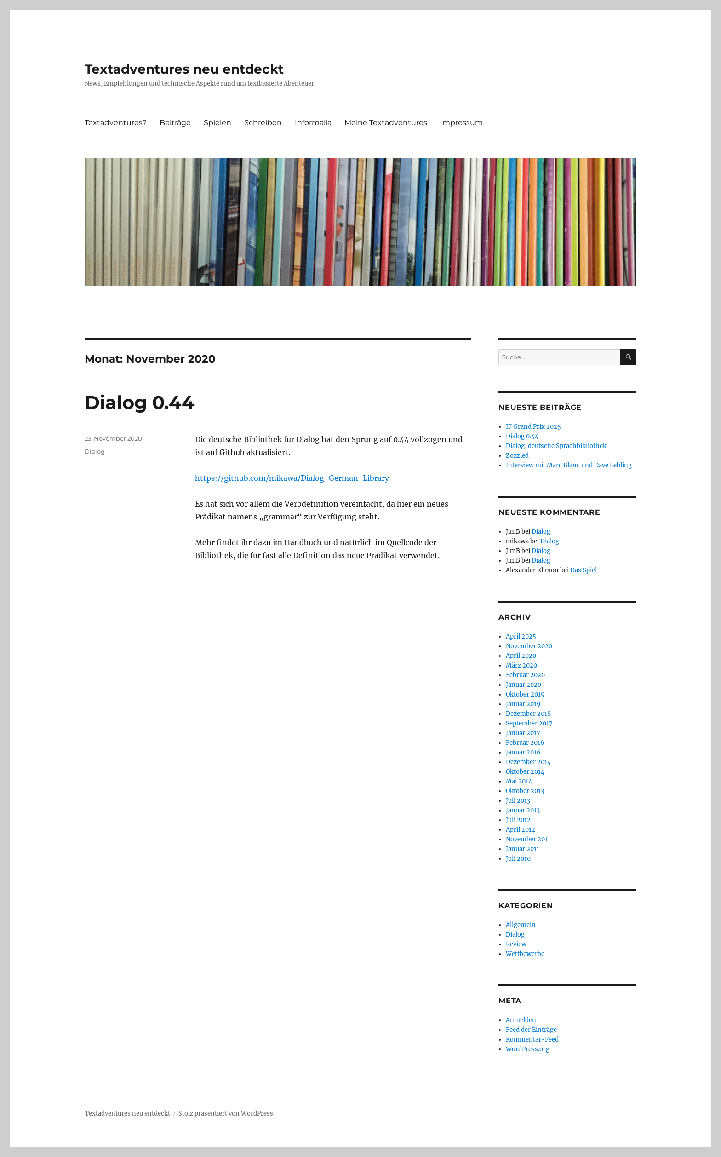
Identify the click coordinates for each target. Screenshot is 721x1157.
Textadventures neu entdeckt (184, 69)
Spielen (217, 122)
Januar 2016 (523, 752)
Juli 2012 (518, 820)
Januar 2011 (522, 849)
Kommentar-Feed (532, 1039)
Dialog (95, 451)
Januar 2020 (523, 685)
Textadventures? (116, 122)
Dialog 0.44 (140, 402)
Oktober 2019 (525, 694)
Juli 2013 (518, 801)
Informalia (313, 122)
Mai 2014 (519, 781)
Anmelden (521, 1020)
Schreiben (263, 122)
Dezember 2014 (528, 762)
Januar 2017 (523, 733)
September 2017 (529, 723)
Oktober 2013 (525, 791)
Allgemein (521, 925)
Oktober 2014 (525, 772)
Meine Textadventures (385, 122)
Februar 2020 (525, 675)
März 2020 (521, 665)
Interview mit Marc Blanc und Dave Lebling (569, 465)
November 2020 (529, 646)
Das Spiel (583, 570)
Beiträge (175, 122)
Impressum (461, 122)
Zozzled (517, 456)
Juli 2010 (518, 859)
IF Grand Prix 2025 (533, 427)
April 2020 (521, 656)
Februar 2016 (525, 743)
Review (516, 944)
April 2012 (520, 830)
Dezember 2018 (528, 714)
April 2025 (521, 636)
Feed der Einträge (531, 1030)
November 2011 (528, 839)
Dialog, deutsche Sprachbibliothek (556, 446)
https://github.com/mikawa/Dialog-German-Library (292, 478)
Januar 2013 (523, 810)
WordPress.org (527, 1049)
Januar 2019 (523, 704)
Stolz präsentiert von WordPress (225, 1113)
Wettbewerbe (525, 954)
